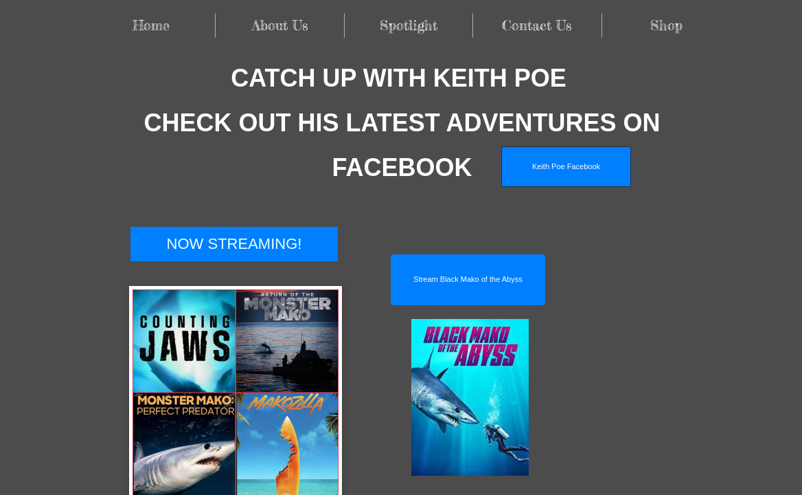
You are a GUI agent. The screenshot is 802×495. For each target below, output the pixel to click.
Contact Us (537, 25)
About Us (280, 25)
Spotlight (408, 25)
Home (151, 25)
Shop (666, 25)
